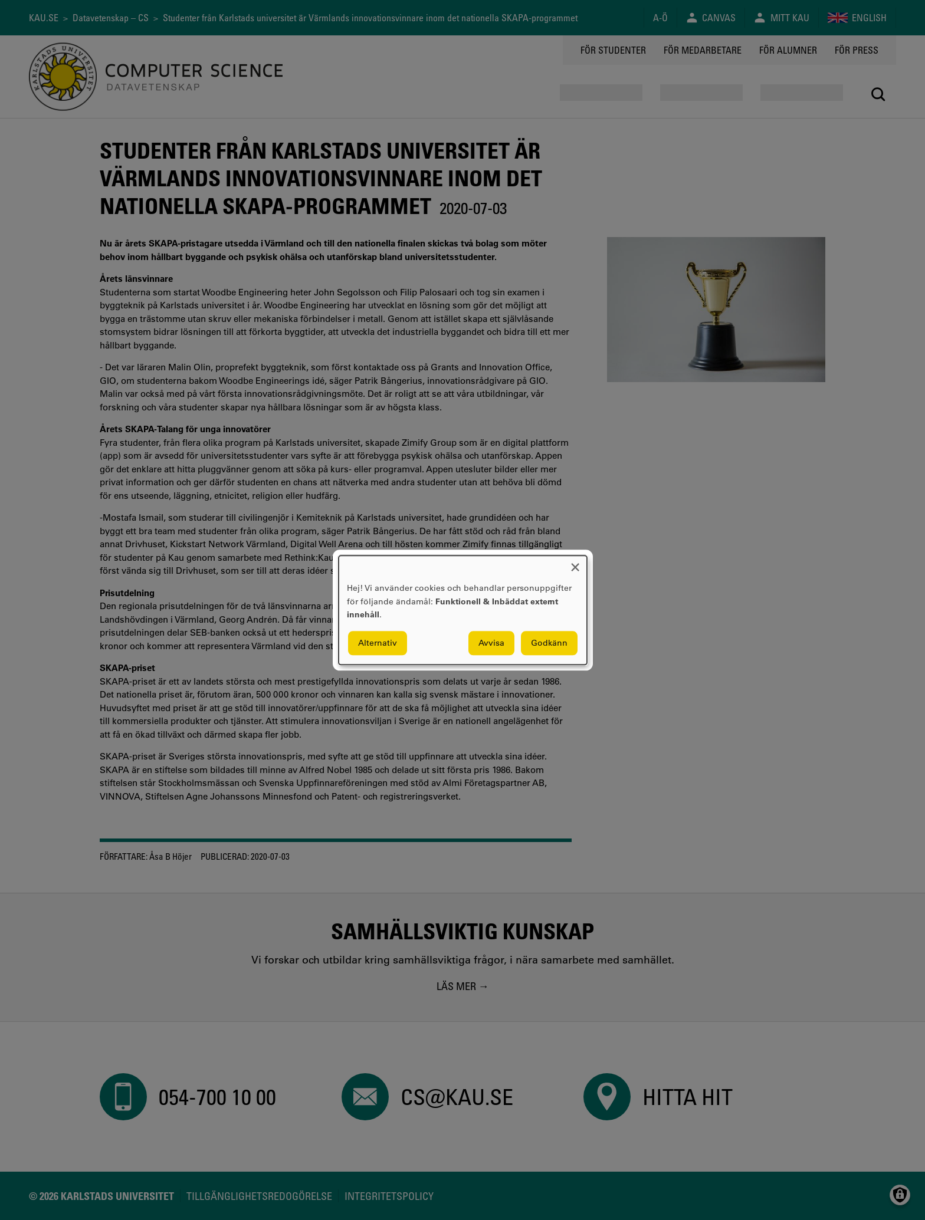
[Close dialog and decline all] (575, 562)
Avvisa (491, 642)
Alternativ (377, 642)
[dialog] (463, 610)
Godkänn (549, 642)
